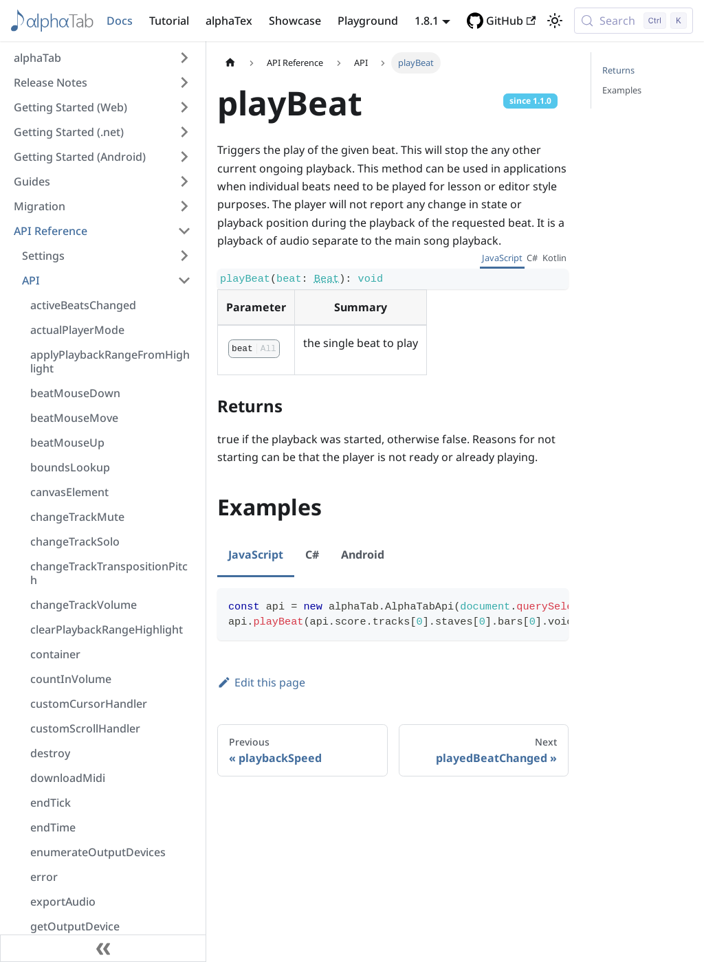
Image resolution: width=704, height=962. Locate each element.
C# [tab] (532, 257)
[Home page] (230, 63)
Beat (326, 279)
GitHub (511, 20)
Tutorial (169, 20)
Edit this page (261, 682)
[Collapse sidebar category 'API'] (184, 280)
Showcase (295, 20)
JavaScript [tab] (502, 257)
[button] (102, 58)
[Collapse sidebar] (103, 948)
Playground (368, 20)
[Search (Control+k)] (633, 21)
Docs (120, 20)
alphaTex (229, 20)
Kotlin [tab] (554, 257)
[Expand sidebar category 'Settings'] (184, 256)
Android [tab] (362, 554)
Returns (618, 70)
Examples (621, 90)
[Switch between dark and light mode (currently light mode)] (555, 21)
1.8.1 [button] (427, 20)
